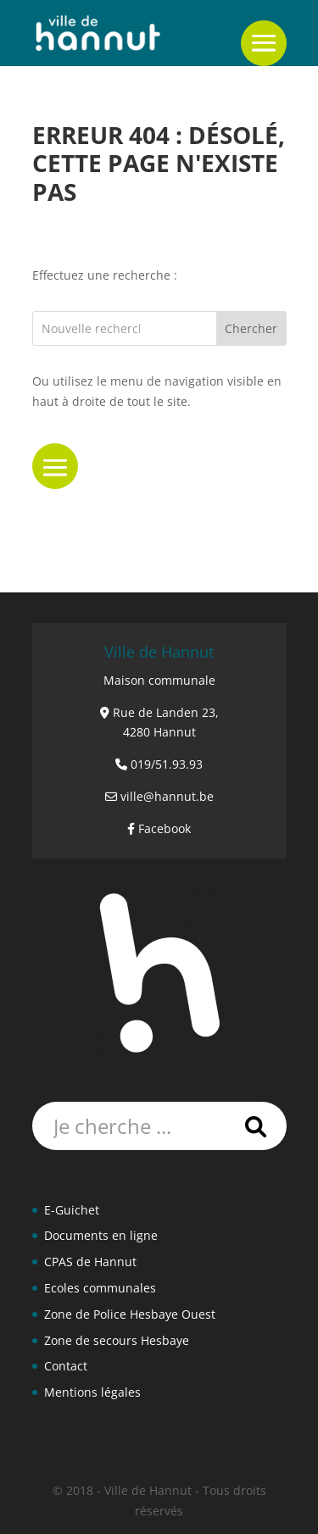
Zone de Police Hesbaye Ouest (129, 1314)
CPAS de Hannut (90, 1261)
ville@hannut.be (167, 796)
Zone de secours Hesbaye (116, 1340)
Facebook (164, 828)
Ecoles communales (100, 1288)
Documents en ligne (101, 1235)
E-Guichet (71, 1210)
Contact (65, 1366)
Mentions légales (92, 1392)
